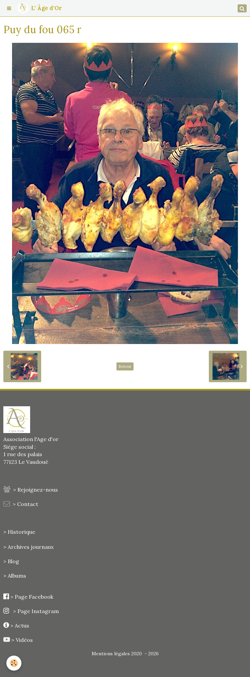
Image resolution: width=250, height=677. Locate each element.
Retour (125, 366)
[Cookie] (14, 663)
